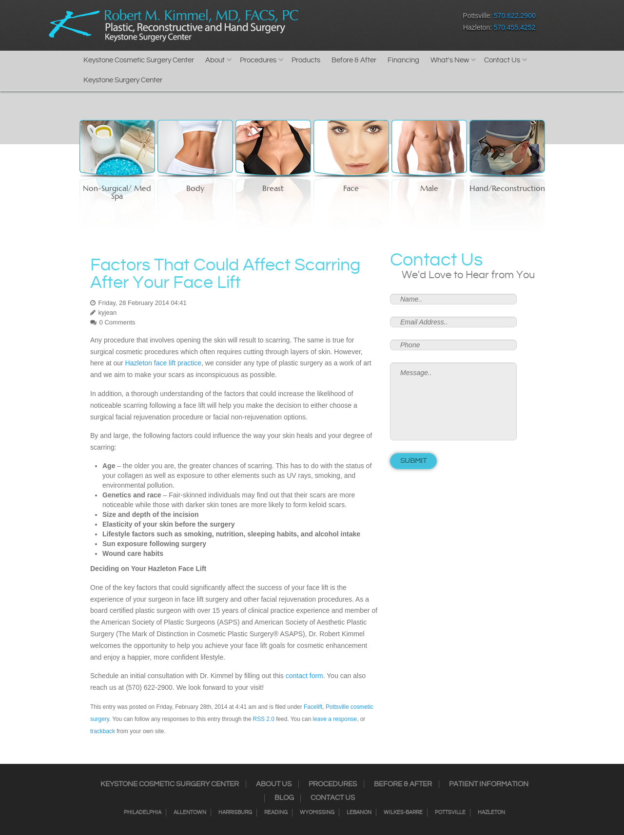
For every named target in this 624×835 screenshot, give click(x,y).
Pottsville (450, 813)
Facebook (324, 23)
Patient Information (488, 784)
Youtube (409, 23)
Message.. (453, 401)
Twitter (358, 23)
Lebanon (359, 813)
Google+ (392, 23)
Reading (276, 813)
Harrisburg (235, 813)
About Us (274, 784)
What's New (449, 60)
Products (306, 60)
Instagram (341, 23)
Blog (284, 798)
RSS (375, 23)
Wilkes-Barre (403, 813)
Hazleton (491, 813)
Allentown (190, 813)
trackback (102, 731)
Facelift (313, 706)
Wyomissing (317, 813)
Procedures (258, 60)
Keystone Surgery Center (122, 80)
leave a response (335, 719)
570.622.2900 (515, 15)
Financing (403, 60)
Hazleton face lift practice (163, 363)
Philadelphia (142, 813)
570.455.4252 (515, 27)
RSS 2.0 (263, 719)
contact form (304, 676)
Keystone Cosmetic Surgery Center (138, 60)
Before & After (354, 60)
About (215, 60)
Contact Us (502, 60)
